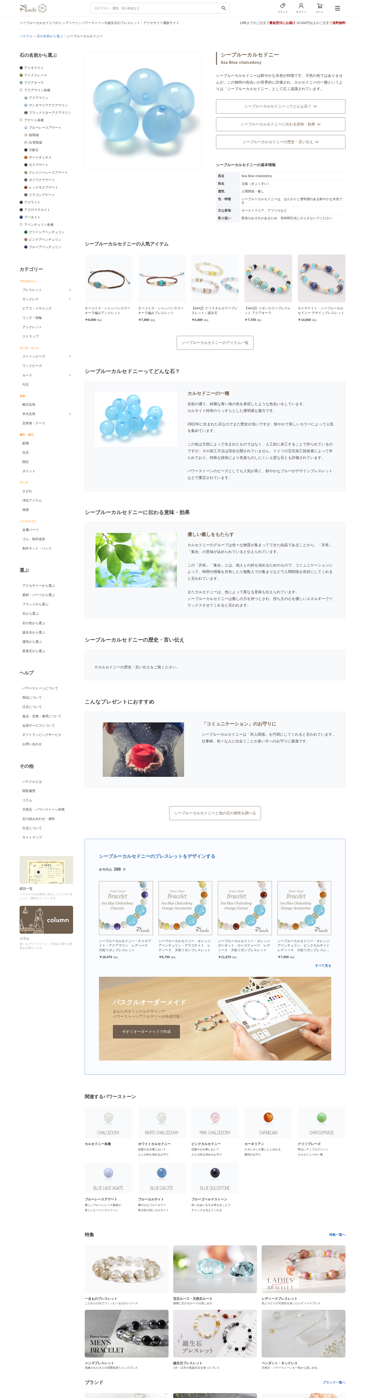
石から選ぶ (30, 613)
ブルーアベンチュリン (45, 247)
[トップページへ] (33, 11)
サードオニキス (40, 157)
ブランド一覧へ (334, 1382)
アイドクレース (35, 75)
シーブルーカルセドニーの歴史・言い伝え (281, 142)
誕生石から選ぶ (33, 632)
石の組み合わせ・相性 (38, 819)
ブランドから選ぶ (35, 604)
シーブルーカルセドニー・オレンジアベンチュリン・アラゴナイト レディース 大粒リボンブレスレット (185, 945)
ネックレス (30, 299)
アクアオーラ (34, 82)
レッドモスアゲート (43, 187)
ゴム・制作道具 (33, 539)
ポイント (28, 471)
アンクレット (32, 327)
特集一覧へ (337, 1234)
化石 (25, 452)
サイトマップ (32, 837)
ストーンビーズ (33, 356)
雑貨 (25, 510)
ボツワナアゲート (42, 180)
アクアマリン (38, 98)
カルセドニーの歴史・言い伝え (124, 667)
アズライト (32, 202)
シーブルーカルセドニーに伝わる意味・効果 (281, 124)
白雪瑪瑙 (35, 142)
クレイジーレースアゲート (48, 172)
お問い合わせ (32, 744)
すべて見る (323, 965)
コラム (27, 800)
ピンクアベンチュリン (45, 239)
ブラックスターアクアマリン (50, 113)
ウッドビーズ (32, 365)
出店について (32, 828)
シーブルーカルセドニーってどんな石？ (280, 106)
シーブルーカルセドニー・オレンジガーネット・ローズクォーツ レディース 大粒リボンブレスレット (244, 945)
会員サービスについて (38, 725)
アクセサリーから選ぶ (38, 585)
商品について (32, 697)
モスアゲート (38, 165)
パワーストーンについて (40, 688)
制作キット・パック (37, 548)
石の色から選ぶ (33, 623)
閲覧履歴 (28, 791)
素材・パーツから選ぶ (38, 595)
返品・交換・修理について (41, 716)
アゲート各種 (34, 120)
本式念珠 (28, 414)
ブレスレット (32, 290)
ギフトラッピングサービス (41, 735)
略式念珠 (28, 404)
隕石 (25, 462)
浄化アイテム (32, 500)
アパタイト (32, 217)
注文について (32, 707)
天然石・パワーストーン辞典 (43, 809)
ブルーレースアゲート (45, 127)
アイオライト (34, 68)
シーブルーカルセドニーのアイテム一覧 (215, 343)
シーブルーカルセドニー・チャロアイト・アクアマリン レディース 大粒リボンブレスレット (125, 945)
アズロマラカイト (37, 210)
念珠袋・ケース (33, 423)
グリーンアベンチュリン (47, 232)
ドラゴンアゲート (42, 195)
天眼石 (34, 150)
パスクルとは (32, 781)
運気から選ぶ (32, 641)
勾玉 (25, 384)
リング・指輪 (32, 318)
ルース (27, 375)
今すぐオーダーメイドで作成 (146, 1032)
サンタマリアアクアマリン (48, 105)
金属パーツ (30, 530)
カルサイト (196, 411)
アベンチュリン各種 (39, 224)
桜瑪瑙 (34, 135)
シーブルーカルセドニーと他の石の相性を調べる (215, 813)
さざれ (27, 491)
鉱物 (25, 443)
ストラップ (30, 336)
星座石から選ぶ (33, 651)
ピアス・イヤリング (37, 308)
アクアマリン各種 (37, 90)
